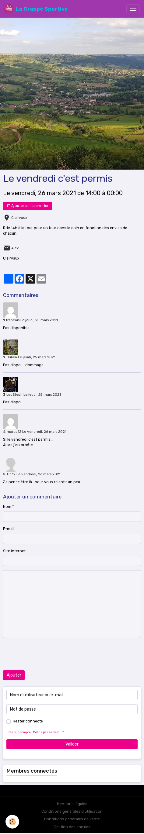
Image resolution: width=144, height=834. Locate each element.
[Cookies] (12, 822)
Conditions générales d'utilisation (72, 811)
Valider (72, 744)
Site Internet (14, 551)
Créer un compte (18, 732)
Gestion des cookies (72, 827)
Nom (7, 507)
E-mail (8, 529)
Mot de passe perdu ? (48, 732)
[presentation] (49, 654)
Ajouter (14, 675)
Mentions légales (72, 804)
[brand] (36, 8)
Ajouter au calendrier (28, 206)
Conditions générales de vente (72, 819)
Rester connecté (28, 721)
